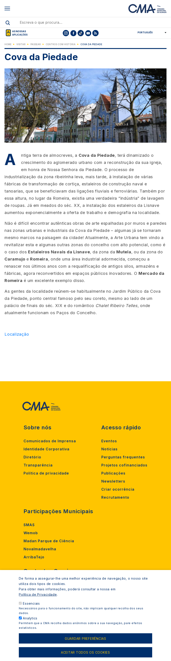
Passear (35, 44)
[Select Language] (150, 32)
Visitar (21, 44)
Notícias (109, 449)
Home (7, 44)
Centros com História (61, 44)
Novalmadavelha (40, 549)
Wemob (31, 533)
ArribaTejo (34, 557)
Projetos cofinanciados (124, 465)
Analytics (30, 625)
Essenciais (31, 610)
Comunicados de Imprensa (50, 441)
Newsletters (113, 481)
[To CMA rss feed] (95, 33)
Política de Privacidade (38, 602)
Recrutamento (115, 497)
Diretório (32, 457)
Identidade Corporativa (46, 449)
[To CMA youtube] (88, 33)
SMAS (29, 525)
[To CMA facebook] (73, 33)
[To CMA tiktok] (81, 33)
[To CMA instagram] (66, 33)
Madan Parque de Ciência (49, 541)
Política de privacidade (46, 473)
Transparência (38, 465)
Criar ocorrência (117, 489)
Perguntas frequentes (123, 457)
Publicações (113, 473)
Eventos (109, 441)
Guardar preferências (85, 646)
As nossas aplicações (20, 33)
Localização (16, 334)
